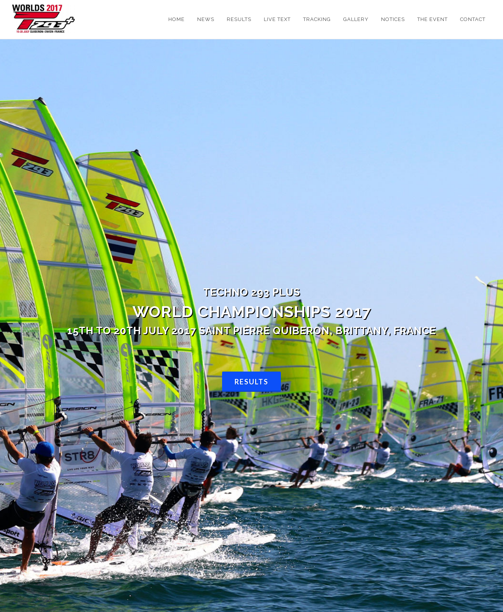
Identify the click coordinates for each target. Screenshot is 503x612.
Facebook (214, 357)
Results (251, 216)
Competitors (140, 357)
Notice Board (66, 357)
